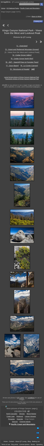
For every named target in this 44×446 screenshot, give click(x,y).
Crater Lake (11, 416)
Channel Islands (25, 421)
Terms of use (5, 444)
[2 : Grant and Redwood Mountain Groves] (22, 49)
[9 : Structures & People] (19, 69)
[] (33, 69)
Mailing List (36, 441)
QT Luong (20, 398)
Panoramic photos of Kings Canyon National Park (22, 79)
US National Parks (13, 8)
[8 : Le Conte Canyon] (29, 66)
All (28, 411)
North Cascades (11, 414)
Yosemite (20, 419)
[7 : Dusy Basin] (12, 66)
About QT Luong (20, 441)
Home (3, 8)
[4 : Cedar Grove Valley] (22, 55)
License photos (24, 444)
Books (33, 444)
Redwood (20, 416)
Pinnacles (11, 419)
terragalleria (5, 2)
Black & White (36, 16)
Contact (11, 441)
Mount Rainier (31, 414)
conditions (31, 398)
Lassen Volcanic (30, 416)
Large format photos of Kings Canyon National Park (21, 77)
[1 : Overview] (22, 46)
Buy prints (14, 444)
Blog (29, 441)
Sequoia (15, 421)
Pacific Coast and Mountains (30, 8)
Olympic (22, 414)
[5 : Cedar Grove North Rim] (22, 59)
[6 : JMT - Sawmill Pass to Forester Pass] (22, 62)
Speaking (39, 444)
